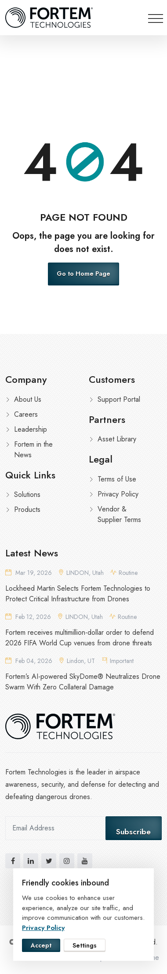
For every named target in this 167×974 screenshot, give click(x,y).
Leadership (30, 429)
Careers (26, 414)
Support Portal (119, 399)
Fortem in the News (33, 449)
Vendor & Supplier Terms (119, 514)
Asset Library (117, 439)
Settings (85, 945)
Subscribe (133, 831)
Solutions (27, 494)
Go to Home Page (83, 273)
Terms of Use (117, 479)
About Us (27, 399)
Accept (41, 945)
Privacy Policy (118, 494)
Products (27, 509)
